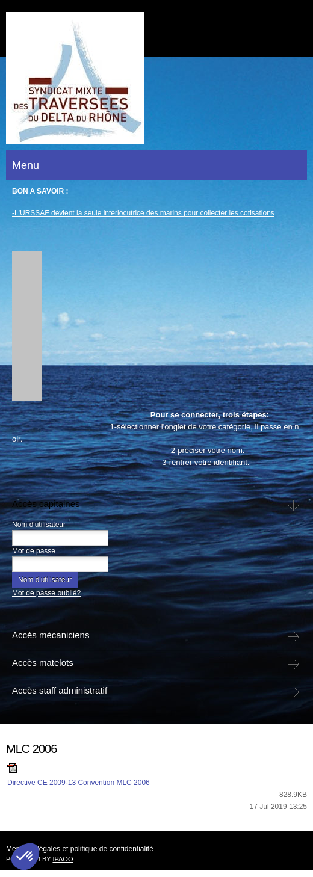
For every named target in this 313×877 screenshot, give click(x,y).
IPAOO (62, 859)
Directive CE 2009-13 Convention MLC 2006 (78, 782)
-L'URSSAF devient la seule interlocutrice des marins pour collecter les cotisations (143, 213)
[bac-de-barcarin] (75, 78)
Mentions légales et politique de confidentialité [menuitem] (79, 849)
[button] (20, 329)
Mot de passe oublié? (46, 593)
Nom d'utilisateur (39, 524)
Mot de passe (33, 551)
